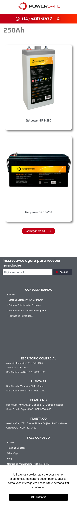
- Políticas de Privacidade (20, 316)
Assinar (62, 272)
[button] (9, 7)
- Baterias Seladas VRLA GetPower (25, 300)
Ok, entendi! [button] (38, 497)
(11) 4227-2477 (27, 464)
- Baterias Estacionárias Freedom (24, 305)
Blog (9, 458)
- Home (11, 294)
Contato (11, 442)
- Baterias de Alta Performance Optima (26, 310)
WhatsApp (12, 453)
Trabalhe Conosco (16, 448)
